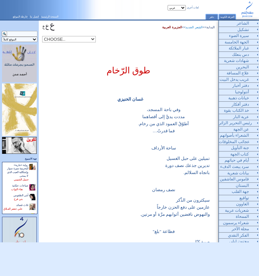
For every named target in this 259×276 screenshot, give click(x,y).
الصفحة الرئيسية (49, 16)
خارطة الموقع (20, 16)
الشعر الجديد (194, 27)
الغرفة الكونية (227, 17)
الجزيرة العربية (172, 27)
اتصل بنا (34, 16)
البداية (210, 27)
